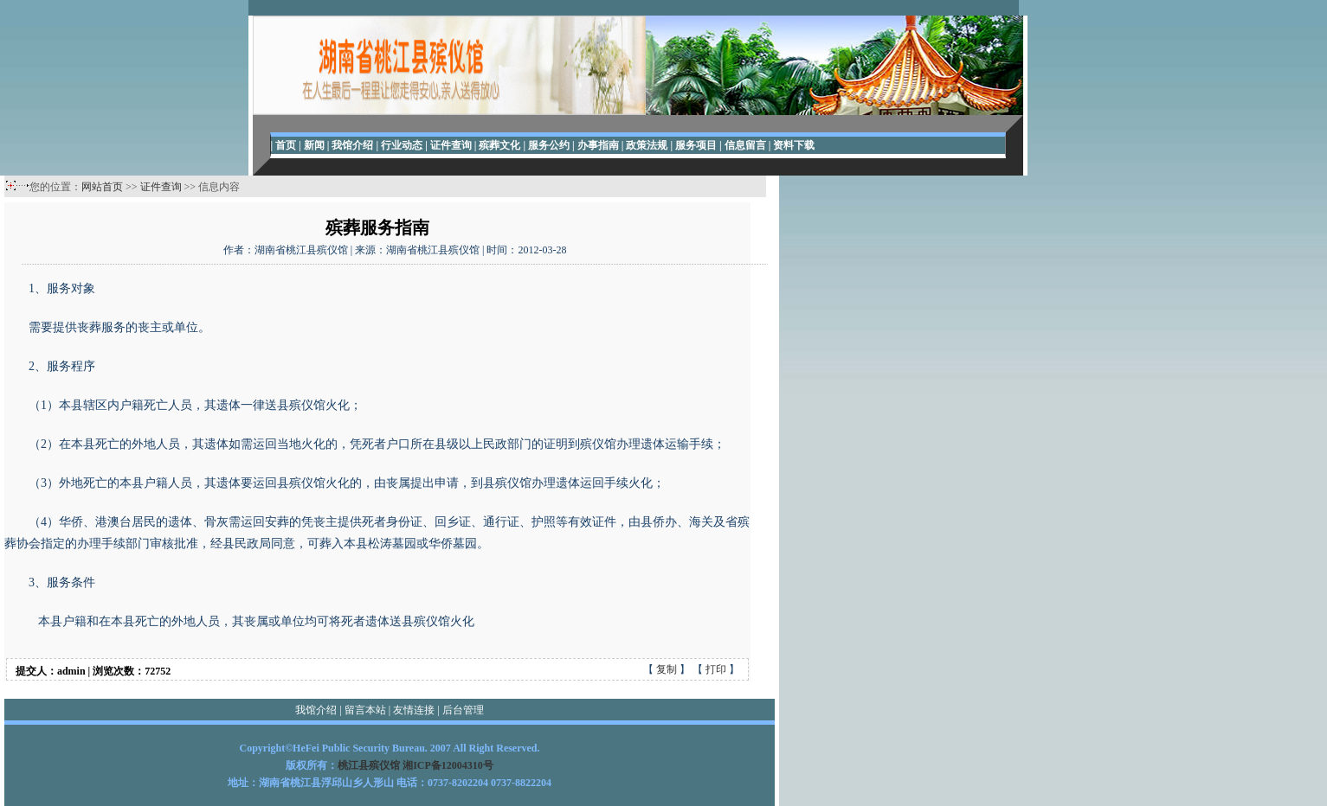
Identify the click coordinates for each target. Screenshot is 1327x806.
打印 (715, 669)
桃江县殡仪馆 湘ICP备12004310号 (415, 765)
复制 (666, 669)
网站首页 (102, 187)
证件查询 (161, 187)
